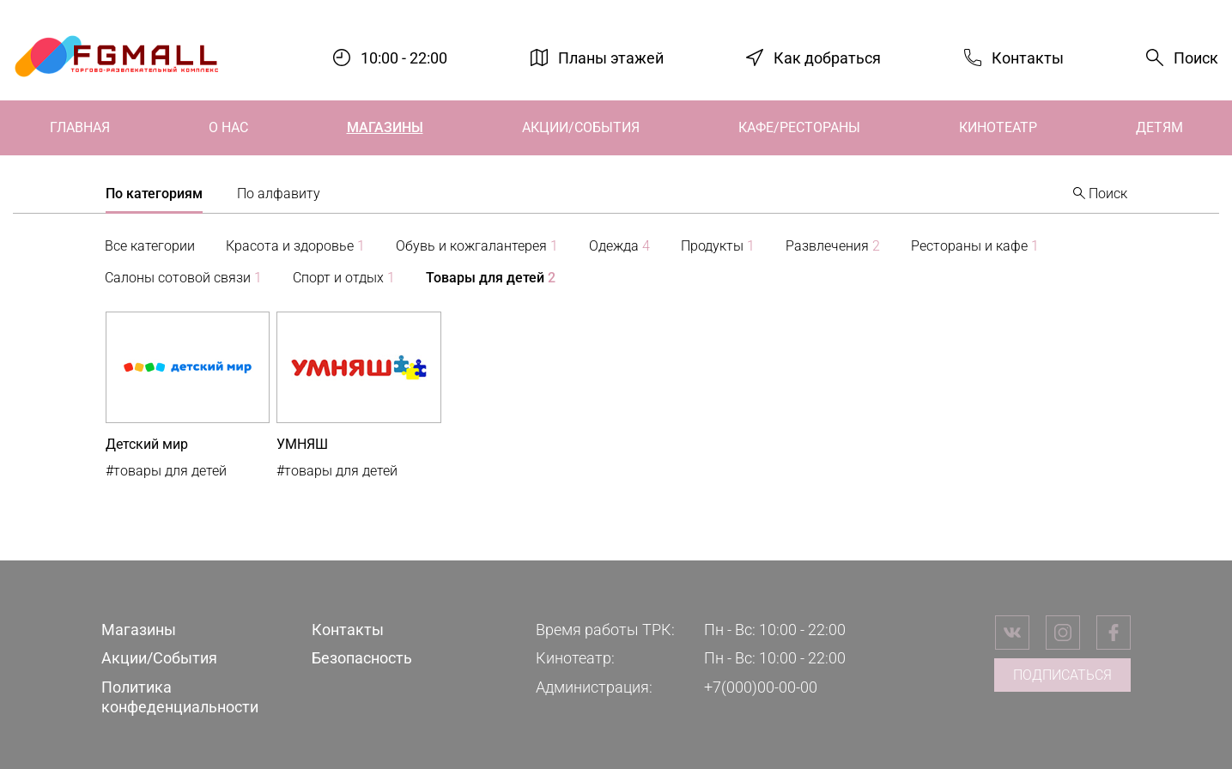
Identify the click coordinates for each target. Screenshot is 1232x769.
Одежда (619, 246)
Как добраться (827, 57)
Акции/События (581, 127)
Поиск (1196, 58)
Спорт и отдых (344, 277)
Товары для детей (490, 277)
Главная (80, 127)
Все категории (150, 246)
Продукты (718, 246)
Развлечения (833, 246)
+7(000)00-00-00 (760, 687)
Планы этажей (611, 57)
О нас (228, 127)
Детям (1159, 127)
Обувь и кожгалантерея (477, 246)
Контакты (1028, 57)
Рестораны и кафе (975, 246)
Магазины (385, 127)
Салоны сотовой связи (183, 277)
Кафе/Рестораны (799, 127)
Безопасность (362, 658)
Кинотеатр (998, 127)
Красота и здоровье (295, 246)
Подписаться (1062, 675)
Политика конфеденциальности (179, 697)
